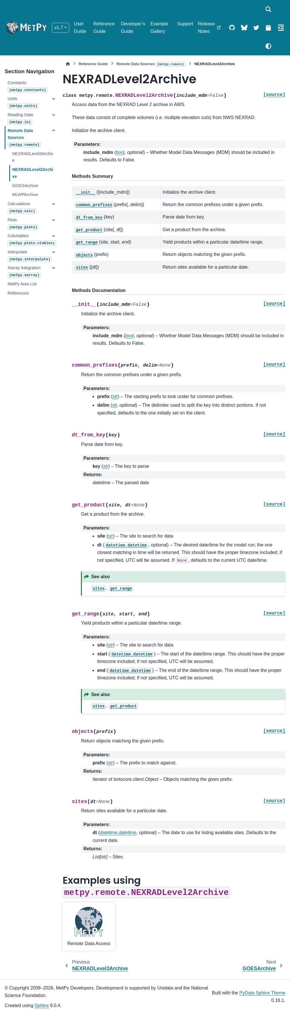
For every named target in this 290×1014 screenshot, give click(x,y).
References (18, 293)
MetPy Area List (22, 284)
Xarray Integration (24, 271)
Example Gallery (159, 27)
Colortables (27, 239)
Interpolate (27, 256)
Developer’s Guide (133, 27)
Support (185, 23)
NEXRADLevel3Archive (32, 157)
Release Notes (206, 27)
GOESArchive (25, 185)
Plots (23, 224)
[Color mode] (268, 46)
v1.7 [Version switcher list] (58, 27)
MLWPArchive (25, 194)
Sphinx (42, 1005)
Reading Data (20, 118)
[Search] (268, 9)
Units (23, 102)
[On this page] (280, 28)
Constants (27, 86)
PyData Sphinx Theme (262, 992)
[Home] (68, 64)
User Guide (80, 27)
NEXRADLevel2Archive (32, 173)
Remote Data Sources (24, 138)
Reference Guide (104, 27)
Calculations (22, 207)
